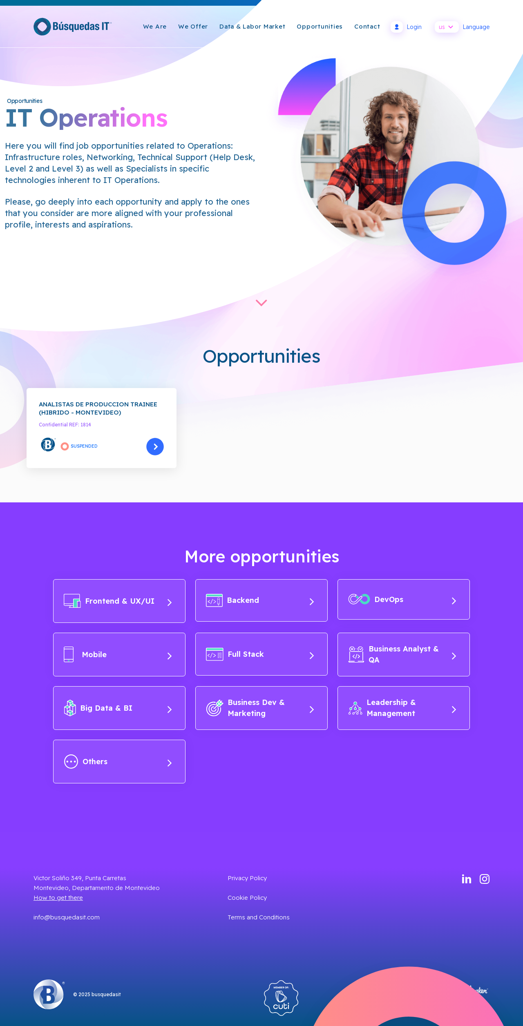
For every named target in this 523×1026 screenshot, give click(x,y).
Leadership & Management (402, 708)
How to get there (58, 897)
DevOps (402, 599)
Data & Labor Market (252, 26)
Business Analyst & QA (402, 654)
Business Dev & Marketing (260, 708)
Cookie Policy (247, 897)
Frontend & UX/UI (118, 601)
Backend (260, 600)
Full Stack (260, 654)
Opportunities (320, 26)
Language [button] (462, 27)
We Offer (193, 26)
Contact (367, 26)
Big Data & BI (118, 708)
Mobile (118, 654)
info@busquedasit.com (67, 917)
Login (406, 27)
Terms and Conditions (259, 917)
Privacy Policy (247, 878)
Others (118, 761)
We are (155, 26)
